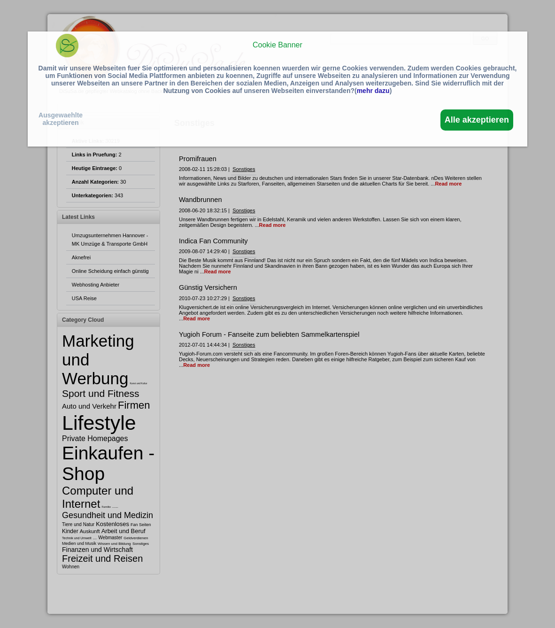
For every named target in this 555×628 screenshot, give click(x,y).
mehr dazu (373, 90)
